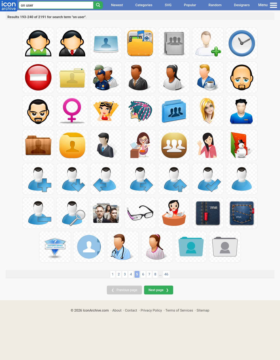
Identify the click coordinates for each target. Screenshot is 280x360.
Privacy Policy (151, 310)
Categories (144, 5)
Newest (117, 5)
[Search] (98, 5)
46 (166, 274)
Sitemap (203, 310)
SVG (168, 5)
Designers (242, 5)
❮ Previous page (124, 290)
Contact (131, 310)
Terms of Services (179, 310)
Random (215, 5)
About (117, 310)
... (160, 274)
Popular (190, 5)
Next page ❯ (159, 290)
